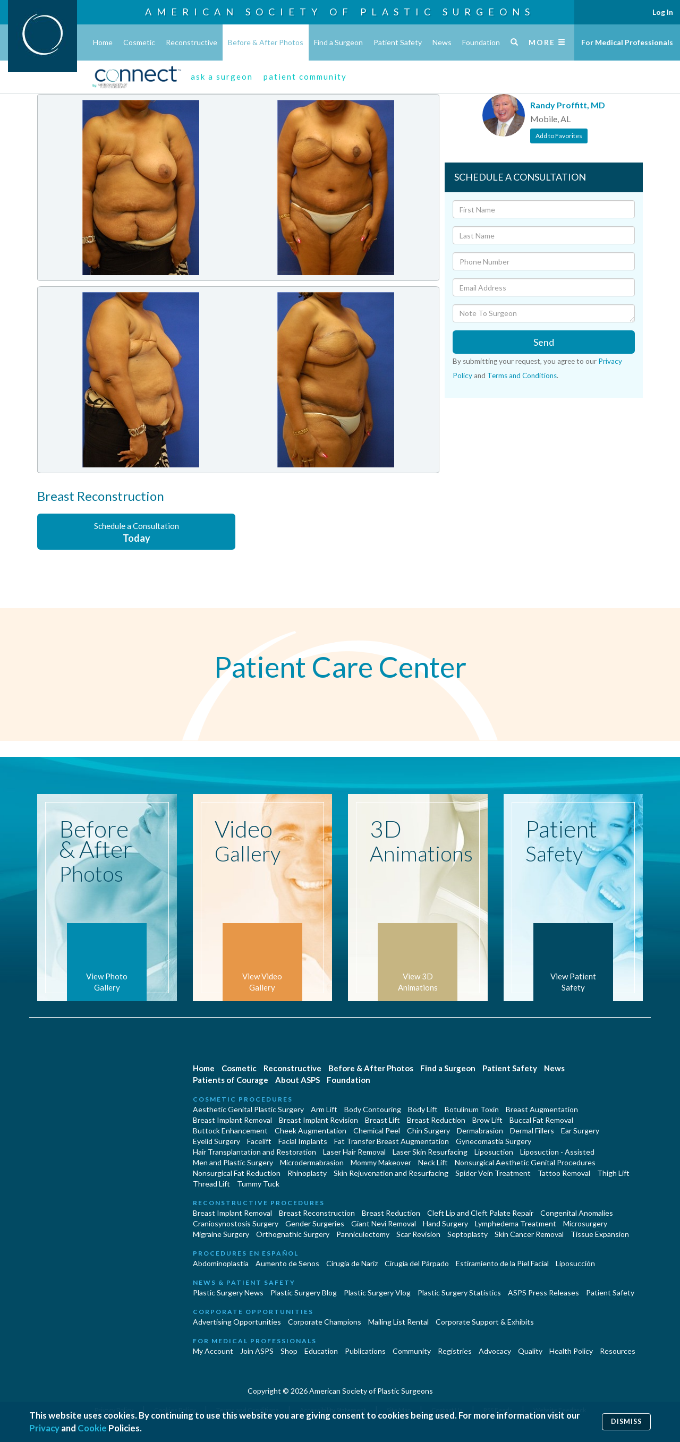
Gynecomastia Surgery (493, 1141)
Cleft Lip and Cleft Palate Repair (480, 1212)
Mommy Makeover (381, 1162)
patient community (305, 76)
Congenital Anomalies (576, 1212)
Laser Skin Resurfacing (430, 1151)
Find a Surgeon (338, 42)
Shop (289, 1350)
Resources (617, 1350)
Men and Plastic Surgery (233, 1162)
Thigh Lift (613, 1173)
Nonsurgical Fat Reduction (236, 1173)
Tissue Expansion (600, 1234)
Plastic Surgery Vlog (377, 1292)
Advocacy (495, 1350)
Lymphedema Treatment (515, 1223)
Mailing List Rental (398, 1321)
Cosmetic (139, 42)
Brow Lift (487, 1119)
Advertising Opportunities (237, 1321)
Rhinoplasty (307, 1173)
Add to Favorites (559, 136)
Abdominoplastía (221, 1263)
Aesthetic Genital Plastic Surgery (248, 1109)
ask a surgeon (222, 76)
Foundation (481, 42)
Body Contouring (372, 1109)
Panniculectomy (362, 1234)
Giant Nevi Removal (383, 1223)
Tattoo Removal (564, 1173)
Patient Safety (397, 42)
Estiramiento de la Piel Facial (502, 1263)
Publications (365, 1350)
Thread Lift (211, 1183)
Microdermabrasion (312, 1162)
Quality (530, 1350)
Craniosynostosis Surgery (235, 1223)
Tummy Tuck (258, 1183)
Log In (662, 11)
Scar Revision (418, 1234)
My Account (213, 1350)
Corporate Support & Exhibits (485, 1321)
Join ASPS (257, 1350)
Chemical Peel (376, 1130)
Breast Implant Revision (318, 1119)
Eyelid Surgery (216, 1141)
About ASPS (297, 1080)
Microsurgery (585, 1223)
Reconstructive (191, 42)
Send (543, 342)
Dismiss (626, 1422)
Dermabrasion (480, 1130)
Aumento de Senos (287, 1263)
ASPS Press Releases (543, 1292)
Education (321, 1350)
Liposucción (575, 1263)
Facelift (259, 1141)
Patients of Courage (230, 1080)
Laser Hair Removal (354, 1151)
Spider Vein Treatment (493, 1173)
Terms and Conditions (522, 375)
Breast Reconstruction (317, 1212)
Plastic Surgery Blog (303, 1292)
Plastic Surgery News (228, 1292)
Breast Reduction (436, 1119)
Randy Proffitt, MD (567, 105)
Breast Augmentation (542, 1109)
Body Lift (423, 1109)
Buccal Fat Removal (541, 1119)
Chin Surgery (428, 1130)
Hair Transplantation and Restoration (254, 1151)
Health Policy (571, 1350)
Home (103, 42)
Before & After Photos (265, 42)
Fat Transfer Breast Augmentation (391, 1141)
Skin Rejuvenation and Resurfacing (391, 1173)
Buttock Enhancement (230, 1130)
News (442, 42)
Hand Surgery (445, 1223)
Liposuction (493, 1151)
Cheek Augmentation (310, 1130)
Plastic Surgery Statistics (459, 1292)
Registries (455, 1350)
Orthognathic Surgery (292, 1234)
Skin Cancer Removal (529, 1234)
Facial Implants (302, 1141)
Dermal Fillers (532, 1130)
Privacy (44, 1428)
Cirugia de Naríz (352, 1263)
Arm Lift (324, 1109)
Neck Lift (433, 1162)
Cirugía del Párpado (417, 1263)
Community (412, 1350)
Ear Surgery (580, 1130)
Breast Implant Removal (232, 1119)
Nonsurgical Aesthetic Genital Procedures (525, 1162)
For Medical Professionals (627, 42)
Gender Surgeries (314, 1223)
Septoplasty (467, 1234)
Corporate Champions (324, 1321)
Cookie (92, 1428)
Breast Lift (382, 1119)
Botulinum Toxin (472, 1109)
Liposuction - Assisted (557, 1151)
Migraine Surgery (221, 1234)
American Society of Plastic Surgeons (340, 12)
